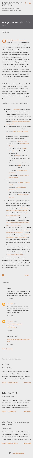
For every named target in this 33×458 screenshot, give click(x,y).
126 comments (13, 443)
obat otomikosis (12, 328)
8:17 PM (10, 344)
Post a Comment (7, 349)
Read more (27, 383)
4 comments (12, 411)
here (19, 165)
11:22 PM (10, 331)
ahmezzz (10, 304)
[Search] (26, 3)
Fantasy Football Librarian (12, 4)
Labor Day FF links (10, 393)
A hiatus (5, 364)
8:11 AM (10, 315)
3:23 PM (10, 298)
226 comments (13, 383)
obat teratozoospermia (14, 324)
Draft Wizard (16, 109)
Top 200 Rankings (22, 141)
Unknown (10, 321)
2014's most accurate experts (15, 254)
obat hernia (10, 326)
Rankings (17, 155)
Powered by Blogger (16, 453)
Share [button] (27, 275)
